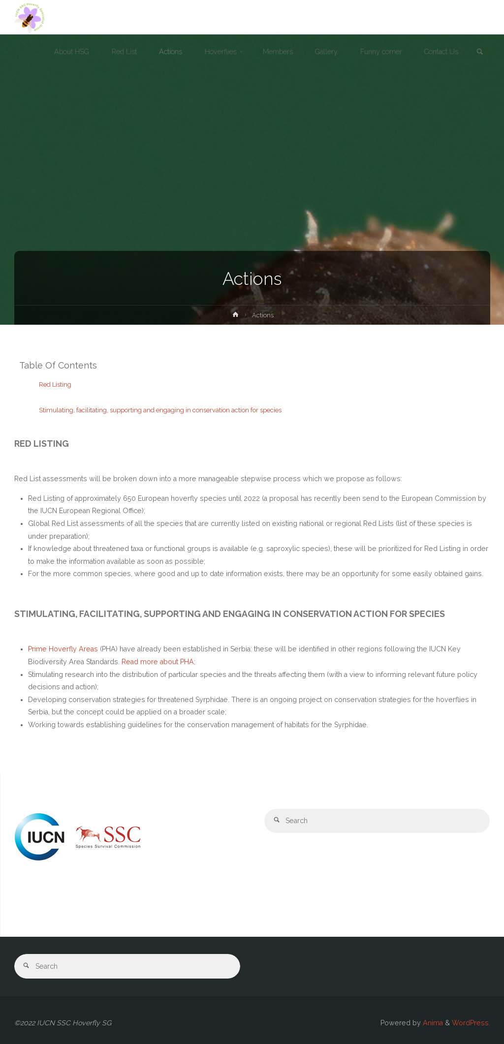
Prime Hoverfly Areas (63, 649)
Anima (432, 1023)
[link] (479, 52)
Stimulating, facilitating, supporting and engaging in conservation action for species (160, 410)
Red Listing (56, 384)
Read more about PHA (158, 662)
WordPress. (471, 1023)
